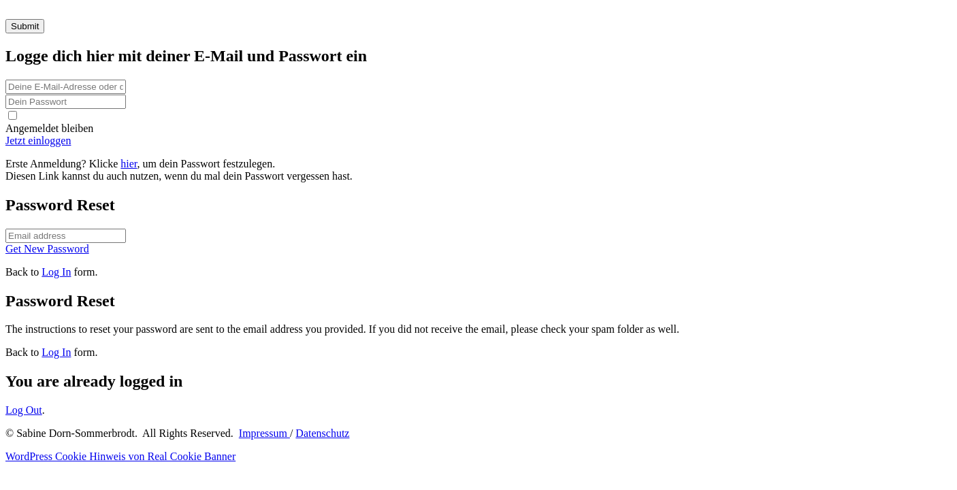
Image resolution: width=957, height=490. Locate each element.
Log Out (23, 410)
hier (128, 163)
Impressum (264, 433)
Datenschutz (322, 433)
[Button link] (478, 141)
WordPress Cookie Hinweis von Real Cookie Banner (120, 456)
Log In (56, 272)
